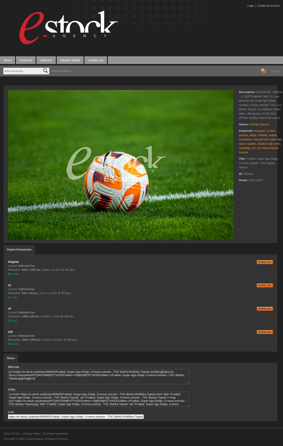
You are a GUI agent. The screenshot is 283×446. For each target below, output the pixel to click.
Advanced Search (61, 70)
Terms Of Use (12, 433)
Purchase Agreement (55, 433)
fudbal (272, 135)
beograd (259, 130)
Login (251, 5)
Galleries (46, 60)
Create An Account (268, 5)
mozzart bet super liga (267, 139)
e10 (10, 331)
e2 (9, 308)
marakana (245, 139)
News (7, 60)
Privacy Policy (31, 433)
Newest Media (70, 60)
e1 (9, 285)
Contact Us (95, 60)
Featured (26, 60)
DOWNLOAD (264, 262)
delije (253, 135)
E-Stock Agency (34, 439)
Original (13, 261)
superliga (245, 148)
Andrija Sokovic (259, 124)
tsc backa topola (267, 148)
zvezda (243, 152)
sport (242, 143)
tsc (254, 148)
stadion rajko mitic (269, 143)
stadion (251, 143)
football (262, 135)
